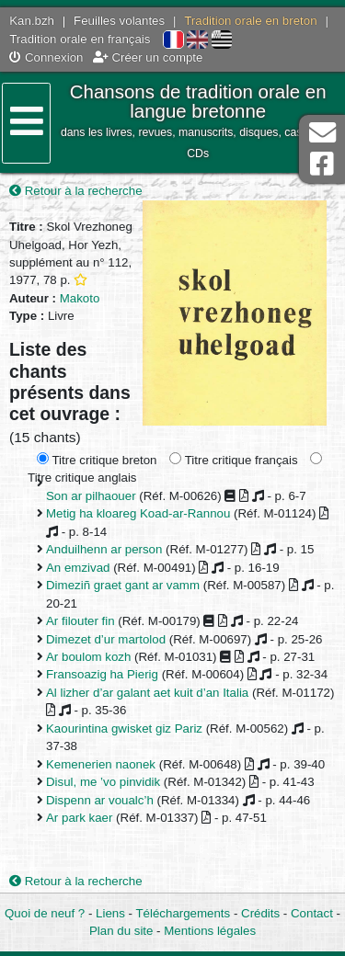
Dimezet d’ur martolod (106, 639)
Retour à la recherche (76, 191)
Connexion (46, 57)
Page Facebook (322, 164)
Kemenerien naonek (100, 764)
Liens (110, 913)
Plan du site (121, 931)
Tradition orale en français (79, 39)
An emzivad (77, 568)
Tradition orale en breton (250, 21)
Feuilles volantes (119, 21)
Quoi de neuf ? (45, 913)
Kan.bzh (31, 21)
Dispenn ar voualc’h (100, 800)
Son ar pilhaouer (91, 496)
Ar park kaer (79, 818)
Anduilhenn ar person (104, 549)
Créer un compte (148, 57)
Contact (312, 913)
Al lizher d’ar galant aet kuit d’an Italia (147, 693)
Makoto (80, 298)
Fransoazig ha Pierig (102, 674)
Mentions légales (210, 931)
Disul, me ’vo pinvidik (103, 782)
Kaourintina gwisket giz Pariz (124, 728)
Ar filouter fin (80, 621)
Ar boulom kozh (88, 657)
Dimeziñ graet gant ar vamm (123, 585)
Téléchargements (182, 913)
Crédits (260, 913)
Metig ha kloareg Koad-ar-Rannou (138, 513)
